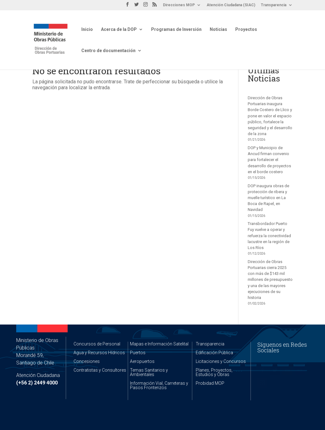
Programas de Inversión (176, 29)
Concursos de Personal (97, 343)
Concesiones (87, 361)
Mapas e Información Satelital (159, 343)
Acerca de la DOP (119, 29)
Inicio (87, 29)
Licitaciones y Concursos (221, 361)
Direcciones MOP (179, 5)
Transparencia (273, 5)
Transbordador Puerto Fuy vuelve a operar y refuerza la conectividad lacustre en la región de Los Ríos (269, 235)
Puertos (138, 352)
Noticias (218, 29)
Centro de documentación (108, 50)
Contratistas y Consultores (100, 370)
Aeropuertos (142, 361)
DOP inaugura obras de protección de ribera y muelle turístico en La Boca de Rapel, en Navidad (268, 197)
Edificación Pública (214, 352)
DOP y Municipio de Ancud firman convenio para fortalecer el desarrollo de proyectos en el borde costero (269, 159)
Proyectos (246, 29)
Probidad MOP (210, 383)
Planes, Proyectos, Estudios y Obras (214, 372)
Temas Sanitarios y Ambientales (149, 372)
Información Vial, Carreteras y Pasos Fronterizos (159, 385)
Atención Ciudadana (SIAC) (231, 5)
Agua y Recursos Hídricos (99, 352)
